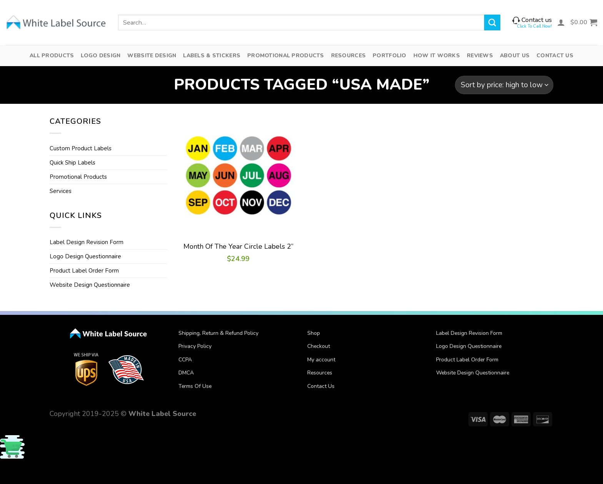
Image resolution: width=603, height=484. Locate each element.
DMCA (186, 372)
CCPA (185, 359)
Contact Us (554, 55)
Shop (313, 333)
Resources (348, 55)
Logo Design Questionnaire (85, 256)
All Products (52, 55)
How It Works (436, 55)
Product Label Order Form (84, 270)
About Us (515, 55)
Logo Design (100, 55)
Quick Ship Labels (72, 162)
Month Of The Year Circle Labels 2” (238, 246)
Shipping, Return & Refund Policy (218, 333)
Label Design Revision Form (86, 242)
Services (61, 191)
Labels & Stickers (211, 55)
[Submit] (492, 22)
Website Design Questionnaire (90, 285)
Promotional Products (285, 55)
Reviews (480, 55)
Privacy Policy (195, 346)
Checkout (318, 346)
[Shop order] (504, 85)
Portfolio (389, 55)
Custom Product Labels (81, 148)
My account (321, 359)
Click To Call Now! (534, 26)
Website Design (151, 55)
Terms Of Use (195, 386)
